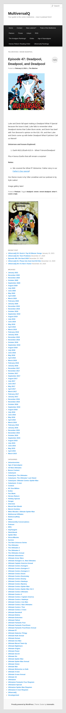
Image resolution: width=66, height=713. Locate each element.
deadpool (30, 192)
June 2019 (12, 322)
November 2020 (14, 278)
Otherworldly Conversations (18, 522)
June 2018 (12, 353)
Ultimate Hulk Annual (16, 636)
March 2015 (12, 453)
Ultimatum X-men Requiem (18, 690)
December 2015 (14, 430)
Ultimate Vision (14, 664)
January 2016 (13, 428)
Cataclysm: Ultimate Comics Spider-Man (23, 480)
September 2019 (14, 314)
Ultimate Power (14, 651)
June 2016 (12, 415)
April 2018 (12, 358)
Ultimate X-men (14, 672)
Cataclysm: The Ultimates (17, 475)
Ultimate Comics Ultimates (18, 592)
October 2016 (13, 404)
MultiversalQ (19, 13)
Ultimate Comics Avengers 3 (18, 571)
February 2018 (13, 363)
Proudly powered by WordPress (22, 704)
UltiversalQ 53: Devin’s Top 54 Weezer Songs (25, 253)
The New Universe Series (17, 542)
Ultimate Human (14, 638)
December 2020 (14, 275)
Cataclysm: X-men (15, 483)
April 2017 (12, 389)
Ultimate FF (12, 630)
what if (54, 192)
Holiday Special (14, 499)
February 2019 (13, 332)
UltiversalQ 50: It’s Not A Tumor (20, 264)
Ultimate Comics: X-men (17, 610)
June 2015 (12, 446)
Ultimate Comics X (15, 594)
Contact (19, 28)
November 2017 (14, 371)
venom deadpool (45, 192)
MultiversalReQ (14, 517)
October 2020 (13, 280)
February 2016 (13, 425)
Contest (11, 486)
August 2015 (13, 440)
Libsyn (29, 33)
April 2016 (12, 420)
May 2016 (11, 417)
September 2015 (14, 438)
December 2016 (14, 399)
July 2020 (11, 288)
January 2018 (13, 366)
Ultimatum (12, 679)
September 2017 (14, 376)
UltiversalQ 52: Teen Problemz (19, 256)
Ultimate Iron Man (14, 641)
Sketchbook (12, 532)
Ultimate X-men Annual (16, 674)
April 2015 (12, 451)
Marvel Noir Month (15, 506)
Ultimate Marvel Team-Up (17, 643)
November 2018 (14, 340)
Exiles (32, 38)
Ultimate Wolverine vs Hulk (18, 669)
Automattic (50, 704)
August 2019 (13, 316)
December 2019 (14, 306)
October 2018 (13, 342)
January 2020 (13, 304)
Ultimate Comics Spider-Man (19, 586)
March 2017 (12, 391)
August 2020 (13, 285)
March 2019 (12, 329)
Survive (11, 540)
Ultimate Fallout (14, 620)
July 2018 (11, 350)
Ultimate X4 (12, 677)
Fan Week (11, 493)
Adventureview (13, 462)
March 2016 (12, 422)
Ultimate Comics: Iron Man (18, 602)
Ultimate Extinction (15, 617)
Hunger (11, 501)
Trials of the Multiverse (48, 28)
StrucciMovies (13, 537)
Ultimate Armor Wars (16, 558)
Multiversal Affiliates (15, 514)
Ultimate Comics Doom (16, 574)
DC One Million (13, 488)
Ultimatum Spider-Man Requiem (20, 687)
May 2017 (11, 386)
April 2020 (12, 296)
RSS (36, 33)
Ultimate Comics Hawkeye (18, 581)
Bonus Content (13, 470)
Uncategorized (13, 695)
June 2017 (12, 384)
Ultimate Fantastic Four (17, 623)
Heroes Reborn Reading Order (19, 44)
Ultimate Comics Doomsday (18, 576)
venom (36, 192)
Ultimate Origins (14, 648)
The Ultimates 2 (14, 548)
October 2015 (13, 435)
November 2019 (14, 309)
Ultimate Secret (14, 654)
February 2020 (13, 301)
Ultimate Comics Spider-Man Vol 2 (21, 589)
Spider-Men (12, 535)
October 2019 (13, 311)
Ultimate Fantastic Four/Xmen (19, 625)
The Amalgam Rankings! (17, 38)
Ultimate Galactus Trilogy (17, 633)
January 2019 (13, 335)
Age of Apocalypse (44, 38)
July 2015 (11, 443)
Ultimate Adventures (15, 555)
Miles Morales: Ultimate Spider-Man (21, 512)
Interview (11, 504)
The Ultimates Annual (16, 553)
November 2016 (14, 402)
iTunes (20, 33)
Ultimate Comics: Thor (16, 607)
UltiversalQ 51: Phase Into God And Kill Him (24, 261)
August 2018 (13, 347)
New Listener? (31, 28)
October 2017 (13, 373)
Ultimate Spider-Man (15, 659)
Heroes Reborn (13, 496)
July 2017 (11, 381)
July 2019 (11, 319)
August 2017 (13, 378)
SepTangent (12, 530)
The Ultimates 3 (14, 550)
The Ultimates (13, 545)
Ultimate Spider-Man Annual (18, 661)
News (10, 519)
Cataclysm (12, 473)
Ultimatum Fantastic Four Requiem (21, 682)
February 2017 (13, 394)
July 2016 (11, 412)
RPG (10, 527)
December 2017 (14, 368)
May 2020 (11, 293)
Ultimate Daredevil (15, 612)
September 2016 (14, 407)
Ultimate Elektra (14, 615)
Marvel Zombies (14, 509)
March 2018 (12, 360)
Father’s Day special (21, 171)
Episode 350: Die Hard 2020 (18, 258)
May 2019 (11, 324)
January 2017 (13, 397)
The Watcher (33, 68)
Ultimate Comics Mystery (17, 584)
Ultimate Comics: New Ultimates (20, 604)
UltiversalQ (12, 692)
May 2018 (11, 355)
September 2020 (14, 283)
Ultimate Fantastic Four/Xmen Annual (22, 628)
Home (11, 28)
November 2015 (14, 433)
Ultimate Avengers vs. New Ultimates (22, 561)
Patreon (11, 33)
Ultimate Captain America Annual (20, 563)
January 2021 (13, 273)
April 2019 (12, 327)
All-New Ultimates (15, 468)
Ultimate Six (12, 656)
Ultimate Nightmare (15, 646)
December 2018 (14, 337)
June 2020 (12, 291)
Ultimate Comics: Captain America (21, 597)
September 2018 (14, 345)
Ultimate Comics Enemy (17, 579)
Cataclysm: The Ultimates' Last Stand (22, 478)
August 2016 (13, 410)
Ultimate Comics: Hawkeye (18, 599)
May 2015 (11, 448)
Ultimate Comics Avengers (18, 566)
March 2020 (12, 298)
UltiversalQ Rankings (41, 44)
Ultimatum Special (15, 685)
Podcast (17, 192)
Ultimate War (13, 666)
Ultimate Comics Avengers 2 (18, 568)
